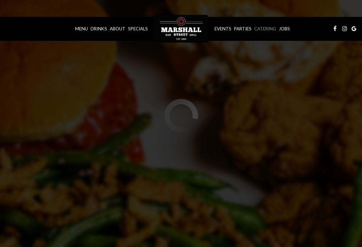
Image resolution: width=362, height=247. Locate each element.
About (117, 28)
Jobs (284, 28)
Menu (81, 28)
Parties (243, 28)
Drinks (99, 28)
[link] (181, 29)
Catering (265, 28)
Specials (138, 28)
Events (223, 28)
